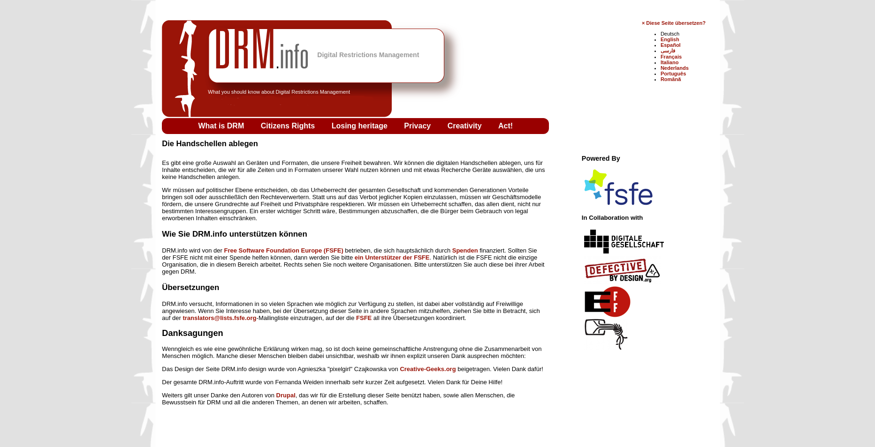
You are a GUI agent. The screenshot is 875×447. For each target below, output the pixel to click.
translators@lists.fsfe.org (219, 317)
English (670, 39)
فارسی (668, 50)
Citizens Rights (289, 126)
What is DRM (222, 126)
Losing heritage (361, 126)
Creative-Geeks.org (428, 368)
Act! (505, 126)
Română (671, 79)
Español (671, 45)
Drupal (286, 395)
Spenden (465, 250)
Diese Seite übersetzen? (676, 23)
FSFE (364, 317)
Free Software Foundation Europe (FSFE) (283, 250)
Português (673, 73)
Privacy (418, 126)
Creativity (466, 126)
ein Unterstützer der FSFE (392, 257)
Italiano (670, 62)
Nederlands (675, 68)
